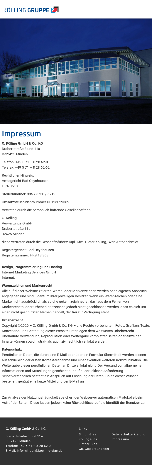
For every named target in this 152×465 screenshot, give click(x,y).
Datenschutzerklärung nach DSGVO (29, 389)
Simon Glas (87, 434)
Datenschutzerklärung (128, 434)
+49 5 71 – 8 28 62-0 (35, 446)
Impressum (120, 439)
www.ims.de (25, 277)
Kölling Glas (88, 439)
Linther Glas (88, 444)
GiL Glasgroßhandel (94, 449)
